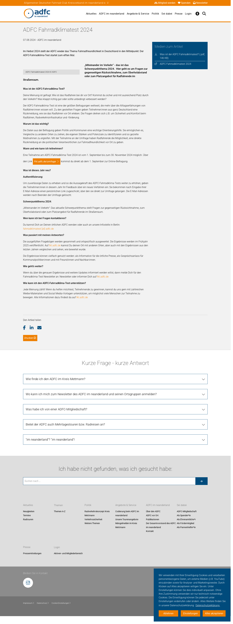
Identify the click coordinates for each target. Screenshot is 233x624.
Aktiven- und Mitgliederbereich (68, 561)
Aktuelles (91, 13)
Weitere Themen (92, 531)
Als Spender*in (184, 523)
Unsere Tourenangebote (126, 527)
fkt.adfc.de (55, 253)
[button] (26, 335)
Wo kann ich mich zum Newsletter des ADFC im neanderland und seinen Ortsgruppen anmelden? (91, 402)
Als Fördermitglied (185, 531)
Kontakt (150, 539)
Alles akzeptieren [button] (214, 613)
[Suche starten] (201, 489)
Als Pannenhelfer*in (186, 535)
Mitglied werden (164, 2)
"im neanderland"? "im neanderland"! (50, 447)
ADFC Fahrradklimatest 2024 (175, 63)
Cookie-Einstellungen (61, 611)
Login (188, 13)
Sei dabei (166, 13)
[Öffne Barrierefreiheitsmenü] (197, 13)
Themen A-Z (59, 519)
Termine (27, 523)
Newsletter (200, 2)
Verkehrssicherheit (93, 527)
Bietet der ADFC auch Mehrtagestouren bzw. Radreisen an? (65, 432)
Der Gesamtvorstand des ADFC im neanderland (161, 533)
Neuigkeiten (28, 519)
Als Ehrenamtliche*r (186, 527)
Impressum (28, 611)
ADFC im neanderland (111, 13)
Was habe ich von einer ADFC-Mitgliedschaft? (56, 417)
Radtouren (28, 527)
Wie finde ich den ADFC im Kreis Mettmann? (55, 387)
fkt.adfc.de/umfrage (45, 169)
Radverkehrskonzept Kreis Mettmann (97, 521)
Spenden (184, 2)
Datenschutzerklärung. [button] (208, 605)
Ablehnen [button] (168, 613)
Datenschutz (43, 611)
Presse (179, 13)
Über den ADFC (153, 519)
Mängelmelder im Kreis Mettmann (126, 533)
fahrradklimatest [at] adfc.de (38, 236)
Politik (155, 13)
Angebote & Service (138, 13)
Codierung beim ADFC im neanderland (127, 521)
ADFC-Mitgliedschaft (187, 519)
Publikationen (152, 527)
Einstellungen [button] (190, 613)
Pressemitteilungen (32, 561)
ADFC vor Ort (152, 523)
